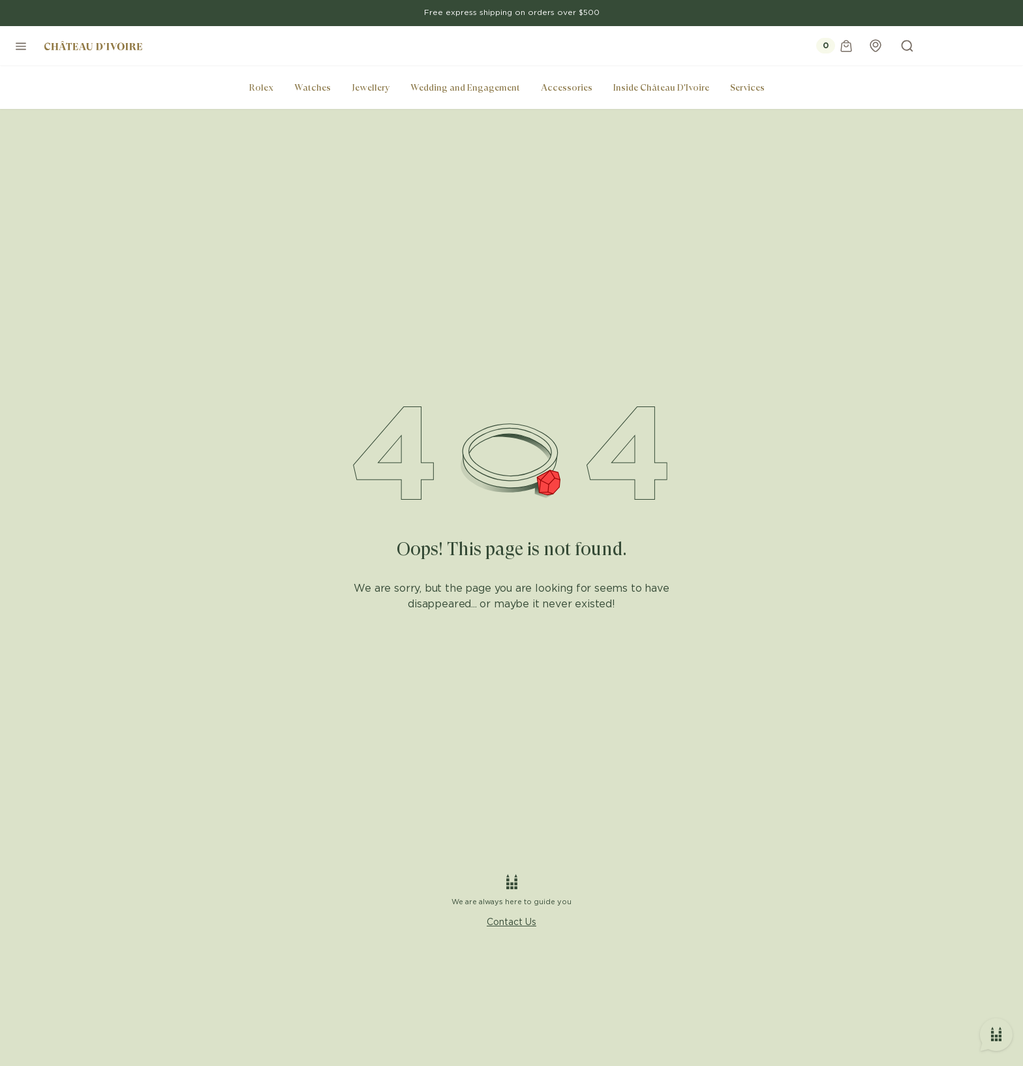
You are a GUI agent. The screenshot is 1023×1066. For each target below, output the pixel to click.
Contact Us (511, 922)
